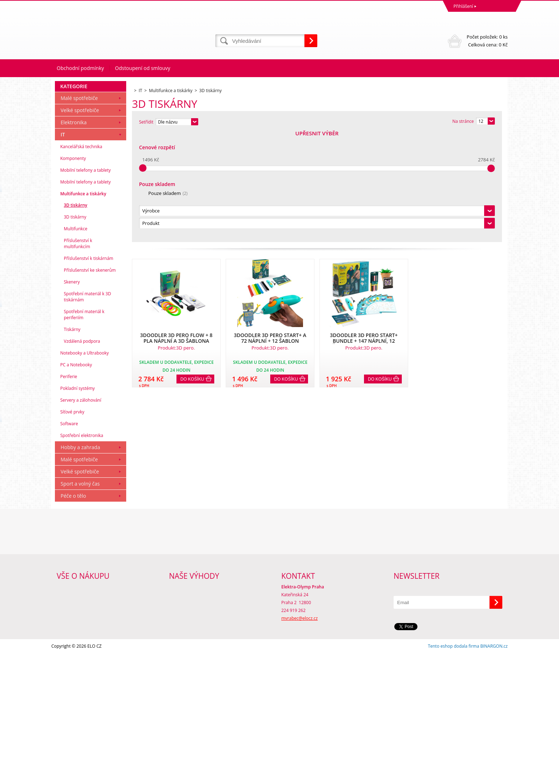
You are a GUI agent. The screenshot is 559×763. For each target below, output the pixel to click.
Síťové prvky (72, 521)
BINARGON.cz (494, 756)
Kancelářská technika (81, 256)
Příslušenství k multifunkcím (78, 353)
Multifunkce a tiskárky (83, 303)
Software (69, 533)
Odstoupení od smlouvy (142, 68)
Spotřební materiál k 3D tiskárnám (87, 406)
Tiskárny (72, 439)
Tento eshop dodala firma (453, 756)
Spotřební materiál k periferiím (84, 424)
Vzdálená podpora (82, 451)
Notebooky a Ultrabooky (84, 463)
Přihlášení (463, 6)
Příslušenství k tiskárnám (88, 368)
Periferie (68, 486)
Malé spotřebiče (79, 207)
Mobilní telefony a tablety (85, 280)
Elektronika (74, 232)
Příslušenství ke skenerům (90, 380)
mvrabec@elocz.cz (299, 728)
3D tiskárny (75, 315)
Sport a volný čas (80, 593)
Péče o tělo (73, 605)
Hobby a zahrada (80, 556)
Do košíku (192, 269)
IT (63, 244)
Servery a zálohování (80, 510)
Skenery (72, 391)
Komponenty (73, 268)
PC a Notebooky (76, 474)
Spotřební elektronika (81, 545)
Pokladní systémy (77, 498)
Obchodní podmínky (80, 68)
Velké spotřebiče (80, 219)
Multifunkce (75, 338)
